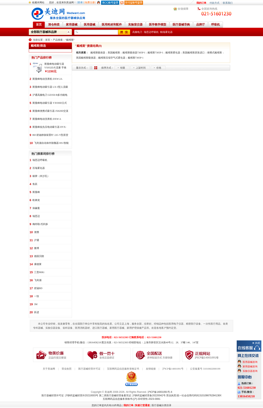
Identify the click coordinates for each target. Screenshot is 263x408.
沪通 (36, 240)
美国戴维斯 (114, 52)
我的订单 (201, 2)
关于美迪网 (49, 368)
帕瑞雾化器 (166, 32)
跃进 (36, 312)
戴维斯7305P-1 (136, 57)
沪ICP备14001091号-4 (160, 392)
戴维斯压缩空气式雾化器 (111, 57)
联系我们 (228, 2)
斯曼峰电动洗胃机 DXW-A (46, 119)
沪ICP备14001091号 (172, 368)
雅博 (36, 248)
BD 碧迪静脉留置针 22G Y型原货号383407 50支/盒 (50, 135)
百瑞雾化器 (38, 168)
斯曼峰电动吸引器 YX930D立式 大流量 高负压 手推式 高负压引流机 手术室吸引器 (49, 103)
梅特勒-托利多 (40, 224)
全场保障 (183, 8)
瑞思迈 (36, 216)
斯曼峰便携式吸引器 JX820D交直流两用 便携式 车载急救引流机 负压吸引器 (50, 111)
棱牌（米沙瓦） (41, 176)
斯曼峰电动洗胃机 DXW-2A (47, 78)
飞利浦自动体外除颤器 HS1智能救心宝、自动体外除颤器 (51, 143)
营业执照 (67, 368)
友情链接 (151, 368)
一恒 (36, 296)
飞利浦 (38, 280)
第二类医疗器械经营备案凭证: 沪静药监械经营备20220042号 (132, 395)
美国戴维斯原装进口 (193, 52)
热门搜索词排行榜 (42, 153)
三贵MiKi (39, 272)
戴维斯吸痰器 (97, 52)
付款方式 (214, 2)
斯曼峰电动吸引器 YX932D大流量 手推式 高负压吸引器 (55, 65)
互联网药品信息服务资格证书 (123, 368)
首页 (47, 39)
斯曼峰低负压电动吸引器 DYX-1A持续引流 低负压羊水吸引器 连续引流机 (49, 127)
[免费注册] (90, 2)
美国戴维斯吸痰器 (86, 57)
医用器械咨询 (250, 362)
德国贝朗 (39, 256)
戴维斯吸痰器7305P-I (133, 52)
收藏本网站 (38, 2)
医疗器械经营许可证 (89, 368)
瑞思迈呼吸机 (151, 32)
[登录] (80, 2)
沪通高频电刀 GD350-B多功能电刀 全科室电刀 (49, 95)
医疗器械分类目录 (161, 405)
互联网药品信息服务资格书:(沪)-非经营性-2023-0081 (131, 399)
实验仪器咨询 (250, 371)
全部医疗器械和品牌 (44, 31)
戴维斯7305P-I (155, 52)
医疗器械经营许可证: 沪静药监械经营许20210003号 (70, 395)
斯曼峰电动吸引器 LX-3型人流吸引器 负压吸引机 (50, 87)
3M (36, 304)
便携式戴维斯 (214, 52)
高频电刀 (137, 32)
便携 (36, 232)
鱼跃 (34, 184)
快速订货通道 (142, 405)
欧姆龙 (36, 200)
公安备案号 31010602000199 (205, 368)
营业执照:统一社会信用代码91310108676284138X (193, 395)
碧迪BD (38, 288)
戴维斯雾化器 (172, 52)
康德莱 (38, 264)
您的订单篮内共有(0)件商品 (107, 405)
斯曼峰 (36, 192)
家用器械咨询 (250, 366)
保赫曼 (36, 208)
